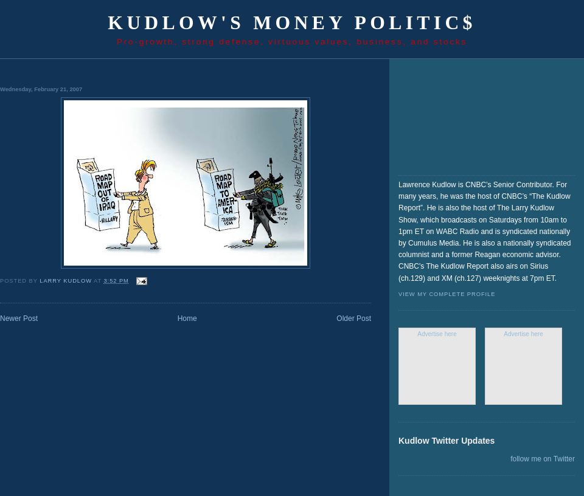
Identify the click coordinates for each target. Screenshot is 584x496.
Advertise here (436, 334)
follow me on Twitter (542, 459)
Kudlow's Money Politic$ (292, 22)
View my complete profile (446, 294)
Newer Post (19, 318)
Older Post (353, 318)
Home (187, 318)
